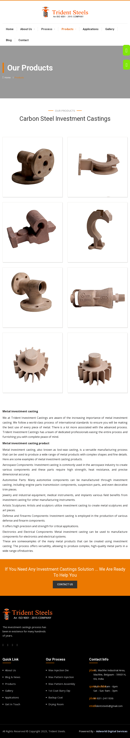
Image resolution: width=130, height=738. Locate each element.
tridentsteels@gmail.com (108, 706)
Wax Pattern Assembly (61, 684)
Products (67, 29)
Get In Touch (12, 704)
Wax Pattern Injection (61, 677)
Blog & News (12, 677)
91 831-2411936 (103, 698)
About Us (26, 29)
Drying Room (56, 704)
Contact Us (65, 584)
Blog (9, 40)
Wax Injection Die (58, 670)
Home (10, 29)
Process (46, 29)
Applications (91, 29)
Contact (23, 40)
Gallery (109, 29)
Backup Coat (55, 697)
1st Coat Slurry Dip (59, 690)
